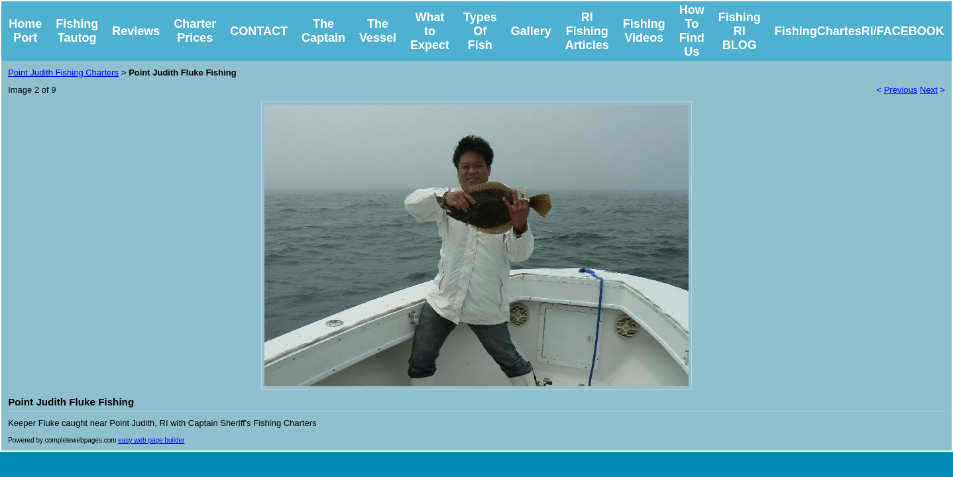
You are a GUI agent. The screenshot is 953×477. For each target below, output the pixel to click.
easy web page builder (151, 440)
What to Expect (429, 31)
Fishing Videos (644, 30)
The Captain (323, 30)
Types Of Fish (480, 31)
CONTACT (259, 31)
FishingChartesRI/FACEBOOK (859, 31)
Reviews (136, 31)
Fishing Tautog (77, 30)
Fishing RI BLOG (739, 31)
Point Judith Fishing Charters (63, 73)
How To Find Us (691, 30)
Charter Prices (195, 30)
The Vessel (377, 30)
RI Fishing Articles (587, 31)
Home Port (25, 30)
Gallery (531, 31)
